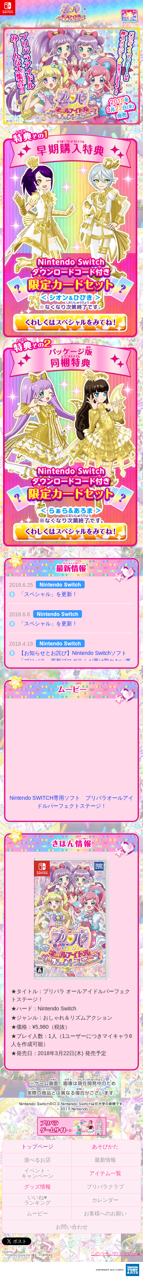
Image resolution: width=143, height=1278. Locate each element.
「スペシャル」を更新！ (48, 594)
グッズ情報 (37, 1187)
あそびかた (105, 1146)
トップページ (37, 1146)
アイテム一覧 (105, 1173)
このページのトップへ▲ (116, 1253)
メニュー (129, 18)
